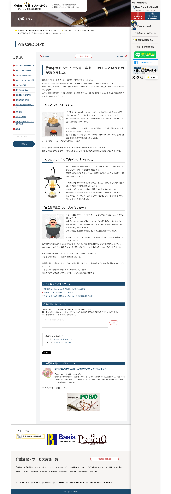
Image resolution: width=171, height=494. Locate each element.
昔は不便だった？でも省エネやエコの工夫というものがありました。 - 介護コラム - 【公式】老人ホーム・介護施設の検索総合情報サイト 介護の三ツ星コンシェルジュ (30, 6)
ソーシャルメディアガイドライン (100, 482)
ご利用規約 (60, 482)
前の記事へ (46, 56)
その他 (56, 339)
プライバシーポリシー (76, 482)
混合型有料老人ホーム (96, 467)
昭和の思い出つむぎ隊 (62, 342)
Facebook (137, 77)
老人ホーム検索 (145, 26)
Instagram (141, 77)
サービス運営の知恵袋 (23, 70)
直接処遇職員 (28, 467)
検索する (24, 144)
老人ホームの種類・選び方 (24, 65)
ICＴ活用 (109, 467)
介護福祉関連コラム (145, 40)
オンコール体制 (40, 467)
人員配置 (25, 471)
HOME (151, 77)
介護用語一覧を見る (104, 459)
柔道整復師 (63, 471)
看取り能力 (118, 467)
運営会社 (48, 482)
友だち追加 (145, 54)
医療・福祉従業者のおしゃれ (24, 106)
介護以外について (68, 339)
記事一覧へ (84, 56)
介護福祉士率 (83, 471)
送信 (113, 323)
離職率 (18, 471)
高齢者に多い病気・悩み (23, 75)
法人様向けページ (145, 62)
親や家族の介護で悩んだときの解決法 (24, 123)
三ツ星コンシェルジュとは (145, 33)
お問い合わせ (138, 17)
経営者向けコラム (21, 90)
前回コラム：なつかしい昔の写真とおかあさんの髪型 (64, 289)
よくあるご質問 (23, 482)
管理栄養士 (93, 471)
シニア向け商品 (20, 85)
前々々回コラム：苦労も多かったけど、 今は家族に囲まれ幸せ (68, 295)
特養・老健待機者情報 (145, 47)
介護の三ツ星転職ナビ (23, 95)
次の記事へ (120, 56)
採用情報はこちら (145, 70)
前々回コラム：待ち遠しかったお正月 (58, 292)
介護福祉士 (72, 471)
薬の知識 (18, 112)
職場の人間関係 (20, 117)
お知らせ (37, 482)
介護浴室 (19, 467)
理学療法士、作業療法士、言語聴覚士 (44, 471)
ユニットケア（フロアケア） (58, 467)
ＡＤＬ (84, 467)
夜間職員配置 (74, 467)
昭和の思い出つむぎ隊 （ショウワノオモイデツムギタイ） (82, 368)
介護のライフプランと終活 (24, 80)
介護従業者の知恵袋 (22, 100)
